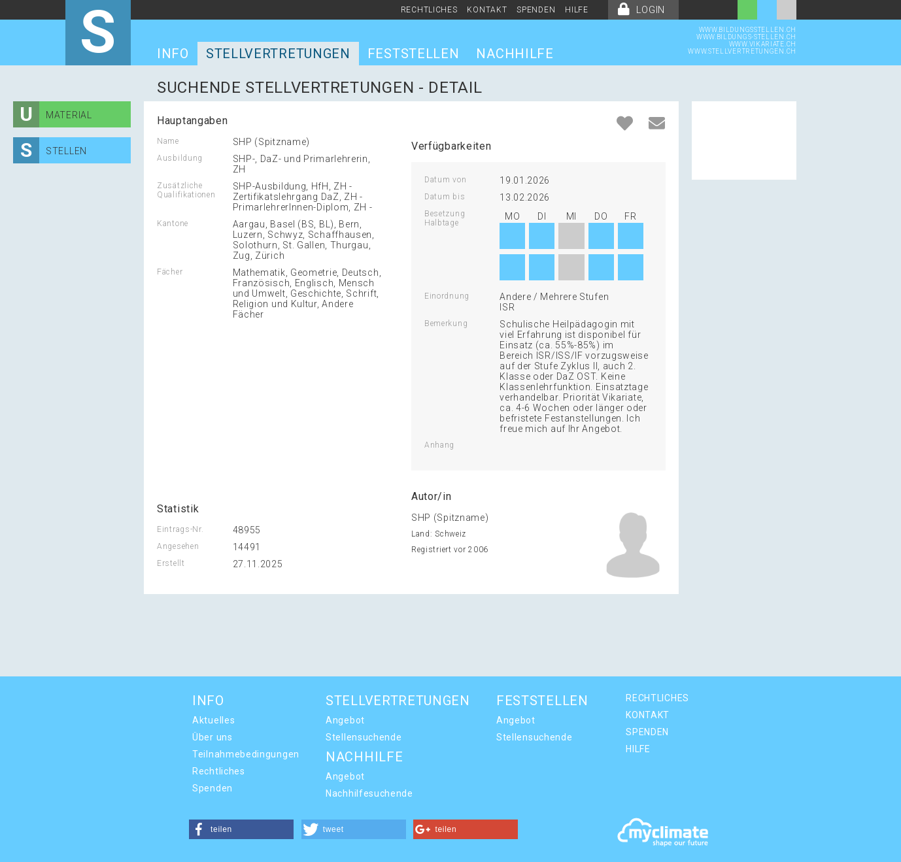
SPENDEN (536, 9)
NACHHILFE (514, 53)
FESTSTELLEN (413, 53)
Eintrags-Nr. (180, 529)
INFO (173, 53)
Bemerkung (446, 323)
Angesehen (178, 546)
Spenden (212, 788)
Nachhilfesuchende (369, 793)
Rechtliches (218, 771)
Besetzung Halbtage (444, 218)
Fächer (169, 271)
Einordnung (446, 296)
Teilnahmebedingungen (245, 754)
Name (168, 141)
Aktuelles (213, 720)
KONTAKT (487, 9)
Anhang (439, 445)
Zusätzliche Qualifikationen (186, 190)
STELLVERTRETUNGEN (278, 53)
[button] (241, 829)
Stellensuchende (364, 737)
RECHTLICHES (429, 9)
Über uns (212, 737)
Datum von (445, 179)
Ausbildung (180, 158)
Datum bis (444, 196)
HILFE (576, 9)
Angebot (345, 720)
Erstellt (171, 563)
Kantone (172, 223)
